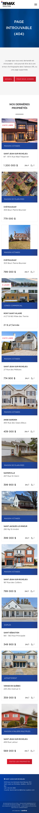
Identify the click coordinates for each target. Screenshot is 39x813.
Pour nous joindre (25, 79)
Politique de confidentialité (11, 806)
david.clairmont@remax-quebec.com (22, 790)
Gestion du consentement (19, 807)
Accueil (8, 79)
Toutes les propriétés (19, 761)
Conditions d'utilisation (28, 806)
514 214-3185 (11, 788)
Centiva (23, 810)
